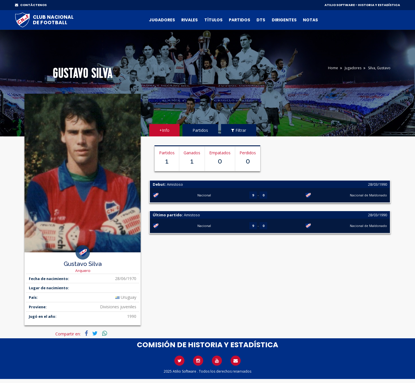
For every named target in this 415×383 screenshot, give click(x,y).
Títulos (213, 20)
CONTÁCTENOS (31, 5)
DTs (260, 20)
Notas (310, 20)
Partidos (239, 20)
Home (333, 67)
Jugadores (162, 20)
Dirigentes (284, 20)
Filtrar (238, 130)
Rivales (189, 20)
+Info (164, 130)
